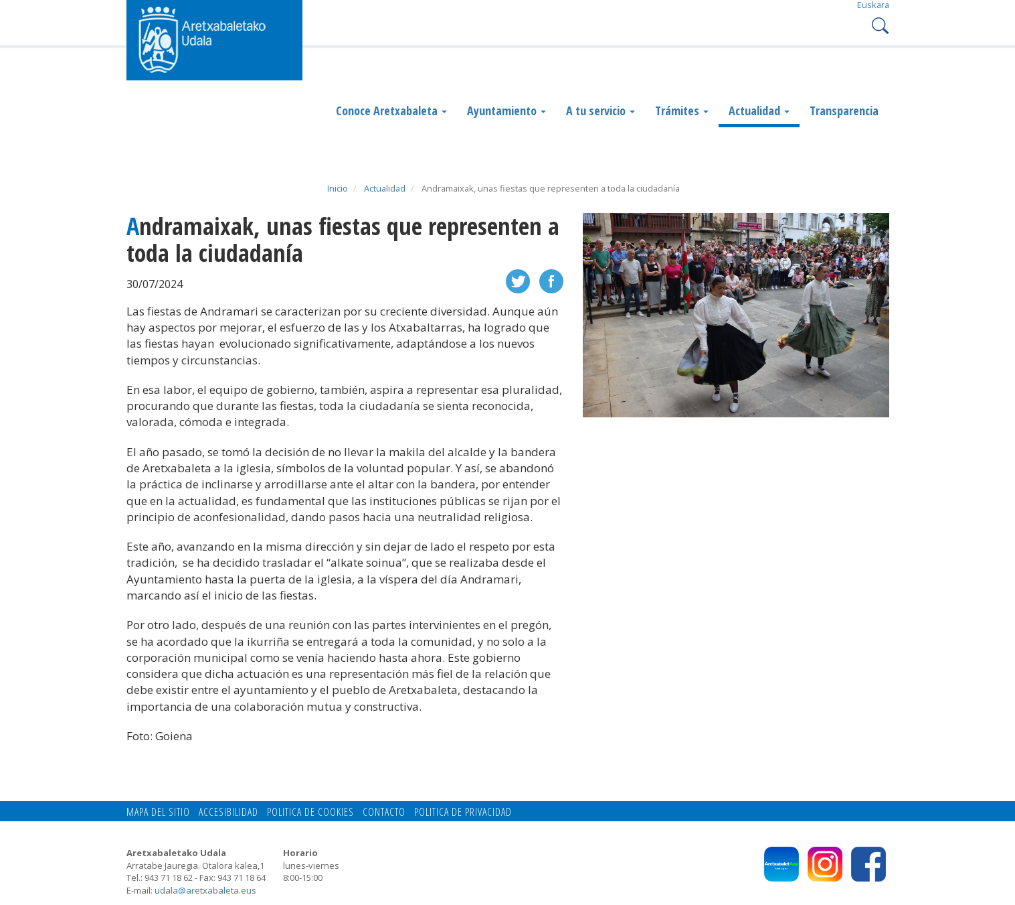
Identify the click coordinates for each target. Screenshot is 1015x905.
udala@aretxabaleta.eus (205, 890)
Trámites (682, 110)
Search (878, 24)
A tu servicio (600, 110)
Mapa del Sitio (158, 812)
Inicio (337, 188)
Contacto (384, 812)
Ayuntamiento (506, 110)
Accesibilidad (228, 812)
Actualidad (759, 110)
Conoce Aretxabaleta (391, 110)
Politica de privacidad (463, 812)
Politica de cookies (310, 812)
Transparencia (844, 110)
